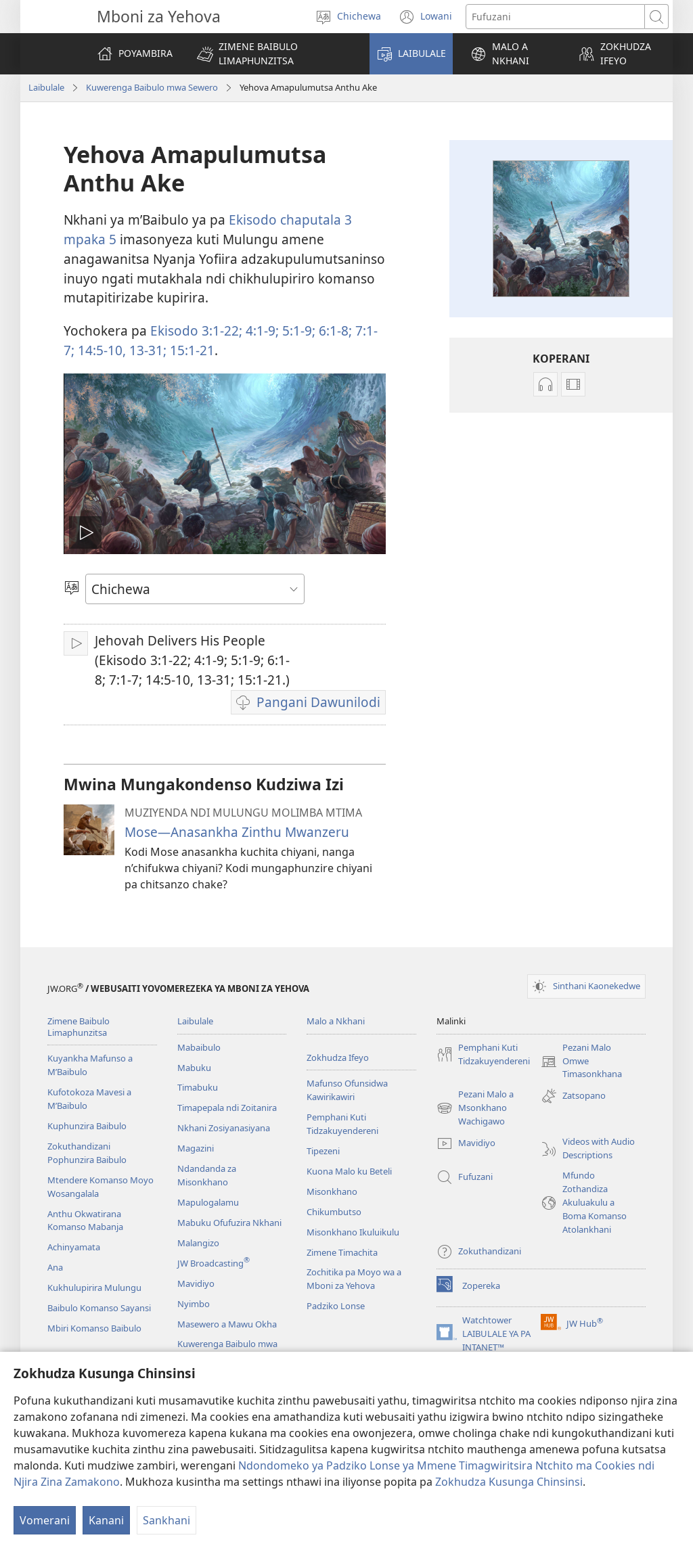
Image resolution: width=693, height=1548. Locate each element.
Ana (55, 1267)
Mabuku (194, 1068)
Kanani (106, 1520)
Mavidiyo (196, 1283)
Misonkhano (332, 1191)
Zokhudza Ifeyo (338, 1057)
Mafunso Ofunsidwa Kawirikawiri (347, 1090)
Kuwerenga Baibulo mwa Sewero (152, 87)
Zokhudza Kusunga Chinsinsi (509, 1481)
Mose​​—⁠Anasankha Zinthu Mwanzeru (237, 832)
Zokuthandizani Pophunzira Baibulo (87, 1153)
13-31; (146, 350)
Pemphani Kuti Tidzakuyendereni (342, 1124)
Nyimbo (193, 1304)
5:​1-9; (297, 330)
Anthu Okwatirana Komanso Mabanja (85, 1220)
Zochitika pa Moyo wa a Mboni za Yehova (354, 1279)
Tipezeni (323, 1151)
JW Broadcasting (213, 1263)
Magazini (195, 1148)
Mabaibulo (199, 1047)
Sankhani (166, 1520)
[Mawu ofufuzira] (555, 16)
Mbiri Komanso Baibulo (94, 1328)
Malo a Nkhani (336, 1021)
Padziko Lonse (336, 1306)
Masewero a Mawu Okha (227, 1324)
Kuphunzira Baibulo (87, 1126)
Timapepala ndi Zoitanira (227, 1107)
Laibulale (46, 87)
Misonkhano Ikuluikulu (353, 1232)
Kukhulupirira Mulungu (94, 1287)
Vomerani (45, 1520)
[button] (274, 53)
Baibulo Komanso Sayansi (99, 1308)
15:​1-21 (190, 350)
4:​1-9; (260, 330)
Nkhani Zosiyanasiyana (223, 1128)
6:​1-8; (333, 330)
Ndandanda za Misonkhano (206, 1175)
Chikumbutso (334, 1212)
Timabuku (197, 1087)
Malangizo (198, 1243)
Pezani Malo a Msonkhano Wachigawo (475, 1108)
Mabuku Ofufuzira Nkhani (229, 1222)
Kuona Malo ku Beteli (349, 1171)
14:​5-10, (100, 350)
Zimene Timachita (342, 1252)
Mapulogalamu (208, 1202)
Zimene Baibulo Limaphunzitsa (78, 1027)
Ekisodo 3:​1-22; (196, 330)
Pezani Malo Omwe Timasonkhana (581, 1061)
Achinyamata (73, 1247)
